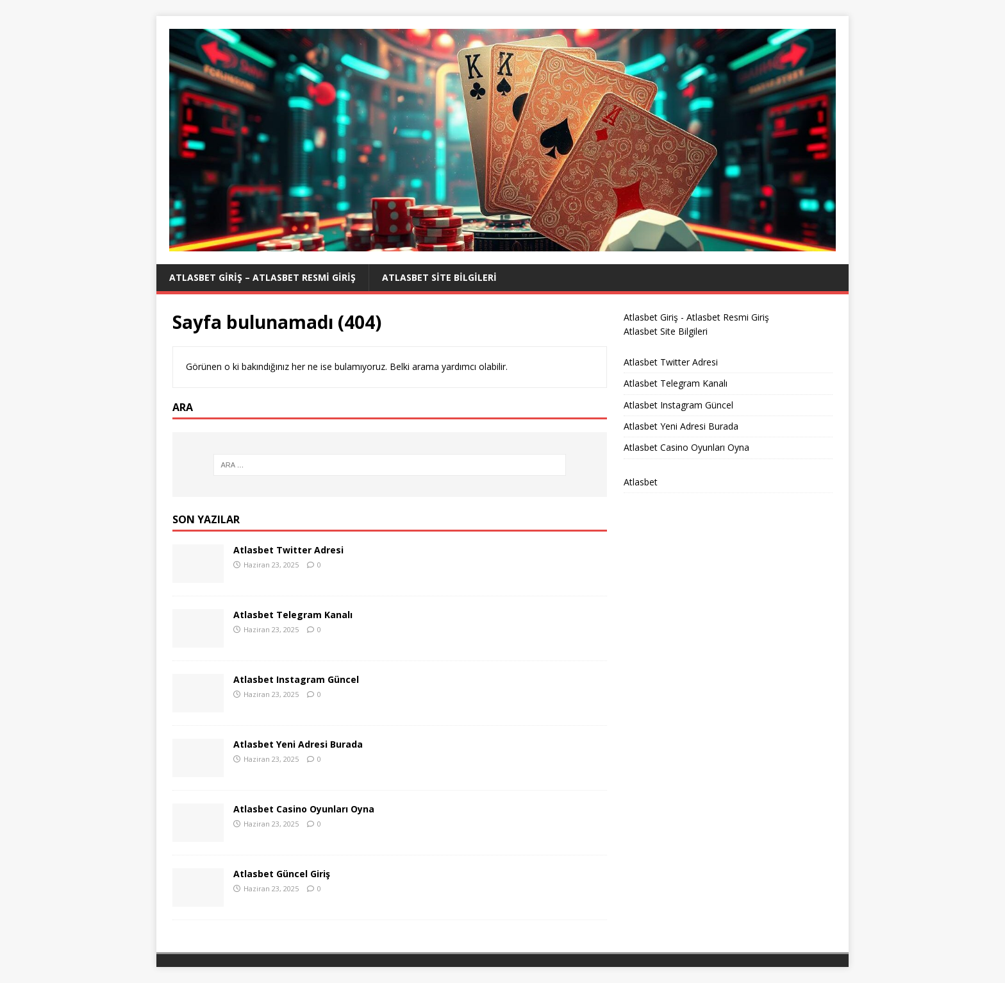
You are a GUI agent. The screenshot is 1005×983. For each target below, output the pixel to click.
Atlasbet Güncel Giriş (281, 874)
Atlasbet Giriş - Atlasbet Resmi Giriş (696, 317)
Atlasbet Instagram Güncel (296, 679)
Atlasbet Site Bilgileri (439, 277)
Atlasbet (641, 482)
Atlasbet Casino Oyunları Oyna (303, 809)
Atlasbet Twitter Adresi (288, 550)
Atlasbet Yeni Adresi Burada (298, 744)
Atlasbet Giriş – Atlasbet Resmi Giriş (262, 277)
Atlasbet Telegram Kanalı (293, 615)
